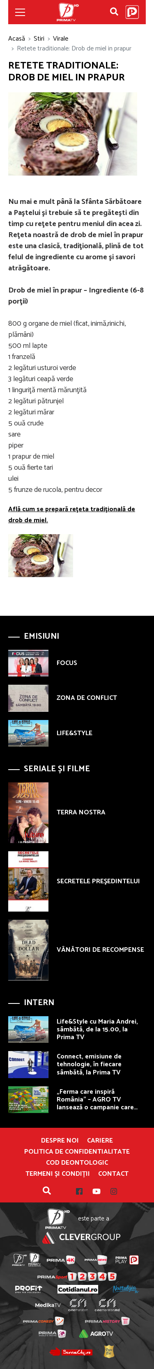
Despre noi (60, 1141)
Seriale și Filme (57, 769)
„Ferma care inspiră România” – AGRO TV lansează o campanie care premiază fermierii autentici (98, 1103)
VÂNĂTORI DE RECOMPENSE (100, 949)
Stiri (39, 38)
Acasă (16, 38)
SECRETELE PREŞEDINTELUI (98, 881)
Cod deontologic (77, 1163)
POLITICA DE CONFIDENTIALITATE (77, 1152)
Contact (113, 1174)
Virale (60, 38)
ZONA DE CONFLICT (87, 698)
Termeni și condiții (57, 1174)
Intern (39, 1003)
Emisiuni (41, 636)
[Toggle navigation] (20, 12)
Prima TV (67, 12)
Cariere (100, 1141)
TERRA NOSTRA (81, 812)
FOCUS (67, 663)
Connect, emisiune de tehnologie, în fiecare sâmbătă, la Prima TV (89, 1064)
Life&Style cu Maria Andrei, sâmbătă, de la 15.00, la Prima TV (97, 1029)
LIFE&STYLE (74, 733)
